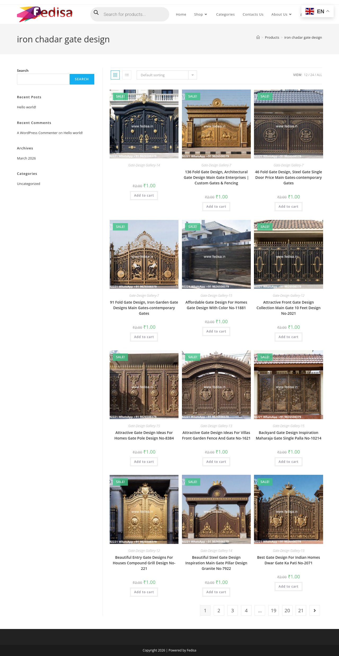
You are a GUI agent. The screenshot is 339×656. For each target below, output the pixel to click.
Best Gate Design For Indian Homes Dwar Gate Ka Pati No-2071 (288, 560)
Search (23, 70)
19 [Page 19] (273, 610)
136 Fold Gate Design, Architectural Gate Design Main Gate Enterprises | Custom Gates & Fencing (216, 177)
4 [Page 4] (246, 610)
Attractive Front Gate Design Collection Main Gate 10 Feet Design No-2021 (289, 308)
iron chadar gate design (303, 37)
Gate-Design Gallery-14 (144, 165)
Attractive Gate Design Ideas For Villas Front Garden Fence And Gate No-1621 (216, 435)
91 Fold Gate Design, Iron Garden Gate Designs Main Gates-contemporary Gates (144, 308)
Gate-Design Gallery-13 (216, 426)
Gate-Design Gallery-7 (216, 165)
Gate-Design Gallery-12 (288, 295)
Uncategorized (28, 183)
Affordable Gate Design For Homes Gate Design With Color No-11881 (216, 305)
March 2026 (26, 158)
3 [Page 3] (232, 610)
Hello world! (26, 107)
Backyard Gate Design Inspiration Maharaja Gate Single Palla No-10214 (289, 435)
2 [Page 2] (218, 610)
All (319, 75)
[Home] (258, 37)
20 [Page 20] (287, 610)
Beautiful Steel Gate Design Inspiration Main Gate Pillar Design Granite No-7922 (216, 563)
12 (306, 75)
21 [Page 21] (301, 610)
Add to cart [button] (144, 195)
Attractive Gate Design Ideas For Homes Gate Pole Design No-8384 (144, 435)
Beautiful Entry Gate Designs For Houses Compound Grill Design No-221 (144, 563)
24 (312, 75)
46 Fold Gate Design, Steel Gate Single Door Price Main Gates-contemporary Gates (288, 177)
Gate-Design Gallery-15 (216, 295)
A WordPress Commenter (37, 132)
